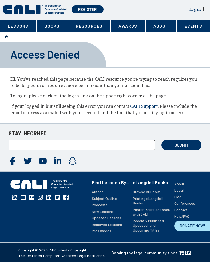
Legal (179, 190)
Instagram (72, 161)
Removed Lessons (107, 224)
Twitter (27, 161)
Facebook (13, 161)
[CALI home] (35, 9)
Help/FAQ (181, 216)
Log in (195, 9)
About (179, 184)
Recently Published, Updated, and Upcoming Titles (149, 225)
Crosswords (101, 231)
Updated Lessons (106, 218)
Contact (181, 210)
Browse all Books (147, 191)
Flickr (31, 197)
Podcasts (100, 205)
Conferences (184, 203)
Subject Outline (104, 198)
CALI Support (144, 106)
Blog (177, 197)
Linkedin (57, 161)
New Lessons (103, 211)
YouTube (42, 161)
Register (87, 9)
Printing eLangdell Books (148, 200)
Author (97, 191)
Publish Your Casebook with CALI (151, 212)
